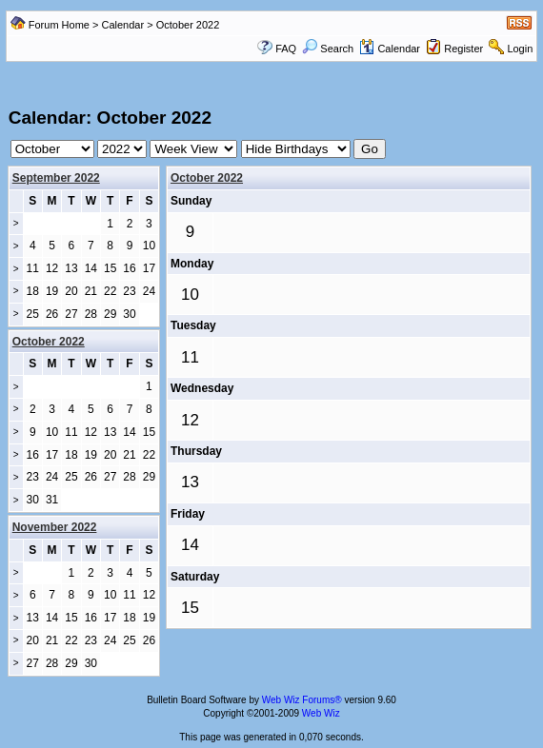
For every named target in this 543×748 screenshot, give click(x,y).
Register (463, 48)
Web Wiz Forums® (302, 700)
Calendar (123, 24)
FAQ (285, 48)
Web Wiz (321, 713)
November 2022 (54, 527)
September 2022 (56, 178)
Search (327, 48)
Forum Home (59, 24)
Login (520, 48)
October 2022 (207, 178)
